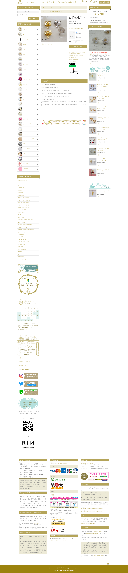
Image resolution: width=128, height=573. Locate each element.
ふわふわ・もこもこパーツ (24, 239)
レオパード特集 (21, 222)
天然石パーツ (28, 69)
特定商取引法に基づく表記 (28, 362)
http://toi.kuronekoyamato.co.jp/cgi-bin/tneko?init (91, 511)
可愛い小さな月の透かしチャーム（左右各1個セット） (103, 86)
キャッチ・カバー (58, 7)
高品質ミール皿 (21, 244)
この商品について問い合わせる (76, 55)
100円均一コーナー (22, 180)
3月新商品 (20, 190)
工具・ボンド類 (28, 144)
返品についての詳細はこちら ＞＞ (89, 523)
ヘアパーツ (28, 109)
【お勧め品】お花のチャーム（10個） (98, 54)
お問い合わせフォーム (39, 523)
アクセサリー (28, 134)
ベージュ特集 (21, 256)
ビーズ (28, 34)
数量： (70, 41)
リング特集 (20, 246)
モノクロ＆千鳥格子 (22, 227)
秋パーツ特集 (21, 217)
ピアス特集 (20, 237)
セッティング (28, 84)
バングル (28, 129)
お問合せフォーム (99, 531)
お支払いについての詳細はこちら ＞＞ (60, 463)
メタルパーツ (28, 94)
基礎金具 (28, 44)
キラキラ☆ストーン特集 (23, 241)
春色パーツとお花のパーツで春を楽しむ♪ (27, 229)
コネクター (28, 49)
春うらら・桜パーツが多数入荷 (25, 224)
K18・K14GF (28, 59)
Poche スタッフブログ (28, 369)
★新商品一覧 (21, 187)
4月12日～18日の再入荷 (23, 197)
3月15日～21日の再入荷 (23, 205)
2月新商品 (20, 192)
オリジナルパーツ (22, 212)
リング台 (28, 99)
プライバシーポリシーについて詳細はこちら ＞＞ (61, 540)
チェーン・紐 (28, 114)
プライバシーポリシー (28, 366)
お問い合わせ (28, 358)
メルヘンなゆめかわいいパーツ (25, 259)
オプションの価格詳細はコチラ (76, 28)
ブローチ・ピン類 (28, 104)
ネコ (19, 185)
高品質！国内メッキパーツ (24, 207)
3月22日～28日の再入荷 (23, 202)
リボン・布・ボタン (28, 119)
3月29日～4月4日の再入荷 (56, 11)
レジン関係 (28, 39)
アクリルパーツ (21, 234)
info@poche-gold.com (27, 524)
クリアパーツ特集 (22, 232)
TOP (44, 7)
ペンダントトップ (28, 74)
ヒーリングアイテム (28, 159)
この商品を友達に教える (74, 53)
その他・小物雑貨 (28, 149)
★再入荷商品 (45, 11)
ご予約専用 (28, 169)
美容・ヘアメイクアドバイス (28, 154)
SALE (19, 214)
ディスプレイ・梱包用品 (28, 139)
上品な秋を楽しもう (22, 249)
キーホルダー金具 (28, 124)
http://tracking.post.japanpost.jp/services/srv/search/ (92, 508)
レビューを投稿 (72, 61)
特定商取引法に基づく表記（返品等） (77, 52)
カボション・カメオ (28, 79)
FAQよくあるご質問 (98, 555)
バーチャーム (28, 89)
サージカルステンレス (28, 64)
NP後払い (53, 495)
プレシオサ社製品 (22, 210)
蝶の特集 (20, 251)
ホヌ (19, 182)
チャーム (28, 29)
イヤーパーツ (49, 7)
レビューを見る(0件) (73, 59)
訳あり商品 (28, 164)
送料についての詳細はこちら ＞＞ (89, 463)
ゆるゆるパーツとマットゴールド (25, 219)
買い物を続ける (72, 57)
